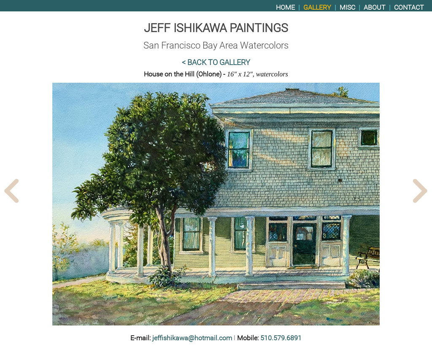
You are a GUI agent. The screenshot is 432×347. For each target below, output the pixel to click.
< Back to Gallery (216, 62)
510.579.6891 (281, 338)
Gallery (317, 7)
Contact (409, 7)
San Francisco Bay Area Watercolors (216, 45)
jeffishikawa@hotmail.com (192, 338)
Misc (347, 7)
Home (285, 7)
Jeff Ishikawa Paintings (216, 28)
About (375, 7)
